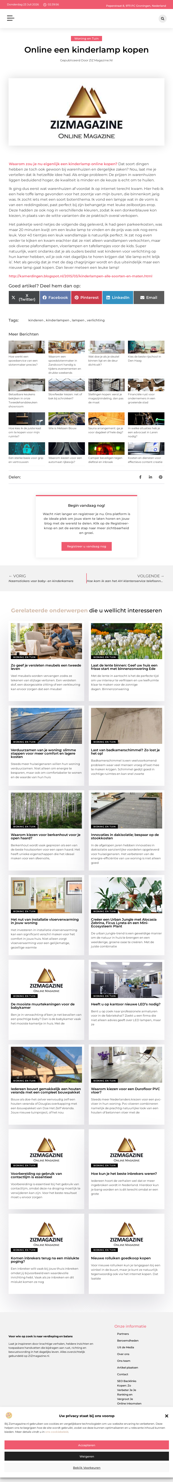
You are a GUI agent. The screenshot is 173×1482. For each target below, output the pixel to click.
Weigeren (87, 1456)
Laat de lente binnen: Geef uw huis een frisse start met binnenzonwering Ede (124, 667)
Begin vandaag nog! (86, 505)
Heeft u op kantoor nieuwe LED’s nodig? (126, 1004)
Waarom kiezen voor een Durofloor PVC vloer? (125, 1090)
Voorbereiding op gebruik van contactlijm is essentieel (36, 1175)
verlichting (96, 320)
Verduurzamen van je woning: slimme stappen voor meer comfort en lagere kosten (43, 753)
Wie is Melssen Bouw (62, 428)
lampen (78, 320)
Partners (123, 1333)
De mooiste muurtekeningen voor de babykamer (43, 1006)
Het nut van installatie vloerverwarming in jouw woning (45, 921)
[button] (166, 1416)
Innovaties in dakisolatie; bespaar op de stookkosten (125, 836)
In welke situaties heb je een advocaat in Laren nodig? (144, 432)
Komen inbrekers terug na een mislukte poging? (45, 1260)
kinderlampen (57, 320)
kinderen (35, 320)
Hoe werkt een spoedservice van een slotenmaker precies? (23, 360)
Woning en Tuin (86, 38)
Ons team (123, 1360)
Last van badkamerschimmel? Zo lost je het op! (125, 751)
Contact (122, 1374)
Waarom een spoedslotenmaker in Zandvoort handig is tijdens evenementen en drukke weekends (64, 364)
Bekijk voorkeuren (86, 1467)
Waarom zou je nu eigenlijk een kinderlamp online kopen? (63, 164)
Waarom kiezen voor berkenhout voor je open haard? (45, 836)
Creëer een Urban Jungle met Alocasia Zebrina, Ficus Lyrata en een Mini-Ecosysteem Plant (124, 922)
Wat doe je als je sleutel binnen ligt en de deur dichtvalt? (103, 360)
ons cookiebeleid (56, 1431)
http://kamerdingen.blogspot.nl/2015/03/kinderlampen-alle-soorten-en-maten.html (80, 276)
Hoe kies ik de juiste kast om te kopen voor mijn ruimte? (25, 432)
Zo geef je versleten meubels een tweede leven (46, 667)
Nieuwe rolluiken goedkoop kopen (121, 1258)
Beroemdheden (128, 1340)
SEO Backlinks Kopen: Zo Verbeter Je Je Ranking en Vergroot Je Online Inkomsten (129, 1392)
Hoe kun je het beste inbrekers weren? (124, 1173)
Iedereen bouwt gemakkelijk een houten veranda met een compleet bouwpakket (46, 1090)
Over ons (123, 1354)
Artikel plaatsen (127, 1367)
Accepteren (86, 1445)
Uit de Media (125, 1347)
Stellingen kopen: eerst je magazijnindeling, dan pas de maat (105, 398)
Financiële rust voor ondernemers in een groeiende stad (141, 398)
